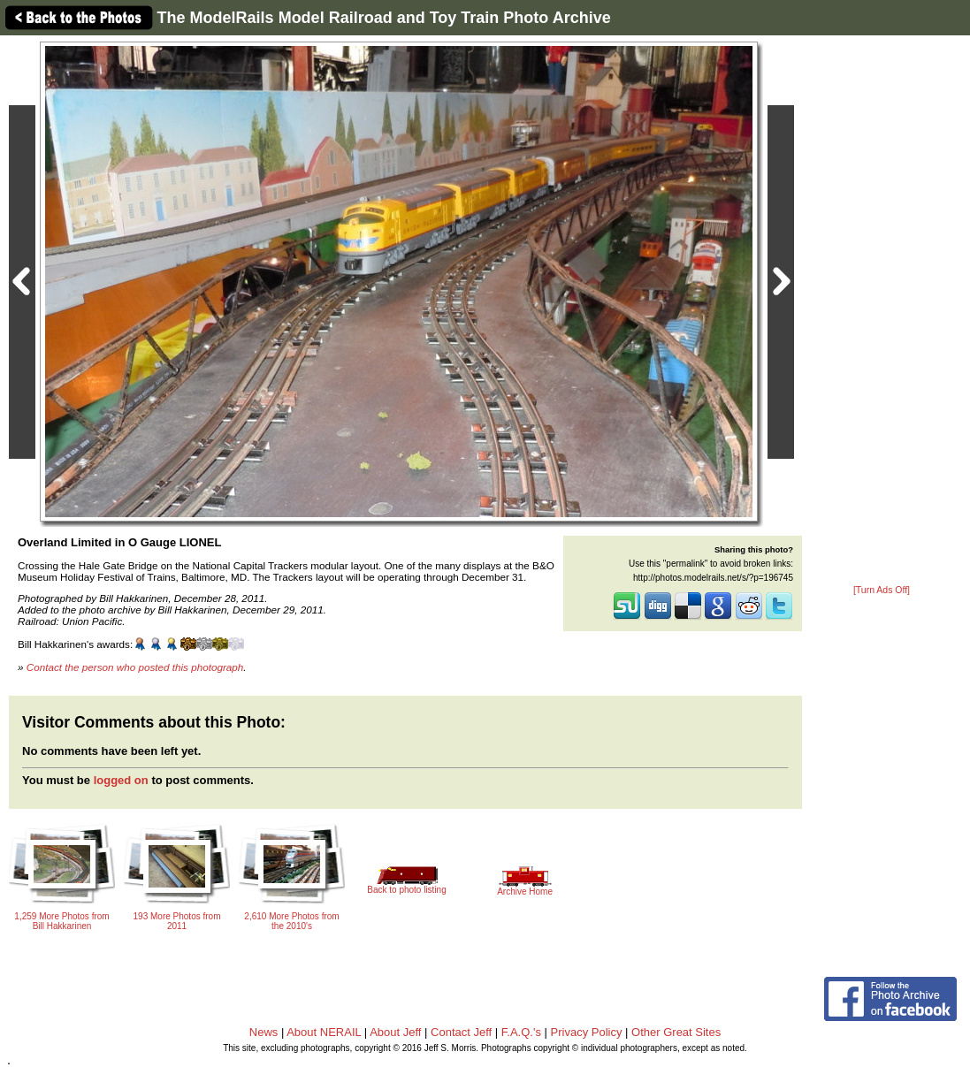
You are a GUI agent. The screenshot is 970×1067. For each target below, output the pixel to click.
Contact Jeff (461, 1032)
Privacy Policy (586, 1032)
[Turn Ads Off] (881, 590)
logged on (121, 780)
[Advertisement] (881, 311)
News (264, 1032)
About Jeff (395, 1032)
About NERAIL (323, 1032)
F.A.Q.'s (521, 1032)
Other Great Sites (676, 1032)
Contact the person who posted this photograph (135, 667)
